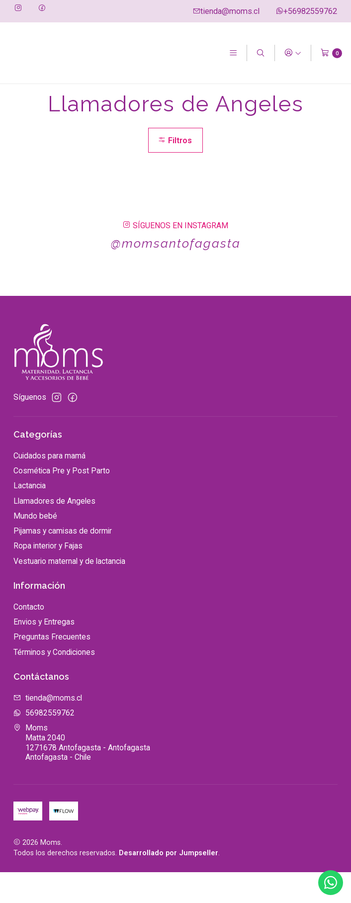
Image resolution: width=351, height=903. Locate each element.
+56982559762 (306, 11)
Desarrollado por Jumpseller (168, 884)
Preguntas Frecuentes (51, 668)
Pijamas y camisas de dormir (62, 562)
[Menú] (233, 53)
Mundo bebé (35, 547)
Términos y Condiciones (54, 683)
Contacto (28, 637)
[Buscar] (260, 53)
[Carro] (331, 53)
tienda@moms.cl (226, 11)
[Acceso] (292, 53)
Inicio (22, 95)
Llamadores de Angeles (54, 532)
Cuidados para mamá (49, 487)
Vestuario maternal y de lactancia (69, 592)
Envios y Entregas (44, 653)
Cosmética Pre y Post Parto (61, 502)
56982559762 (44, 744)
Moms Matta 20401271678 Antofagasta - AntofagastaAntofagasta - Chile (81, 773)
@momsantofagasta (175, 274)
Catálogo (60, 95)
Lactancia (29, 517)
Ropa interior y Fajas (48, 577)
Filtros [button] (174, 171)
